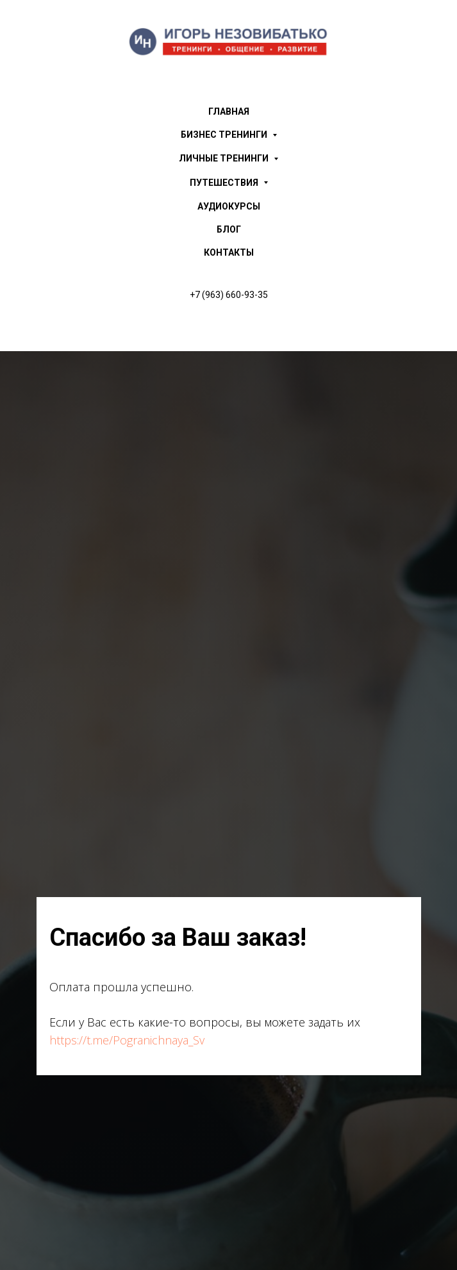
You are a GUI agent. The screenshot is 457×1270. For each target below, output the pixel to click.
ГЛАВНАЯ (228, 111)
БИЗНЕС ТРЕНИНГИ (229, 134)
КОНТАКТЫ (229, 252)
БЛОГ (229, 229)
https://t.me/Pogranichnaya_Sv (126, 1040)
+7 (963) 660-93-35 (229, 295)
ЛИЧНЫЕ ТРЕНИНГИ (228, 158)
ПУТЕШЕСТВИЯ (229, 182)
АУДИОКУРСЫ (228, 206)
